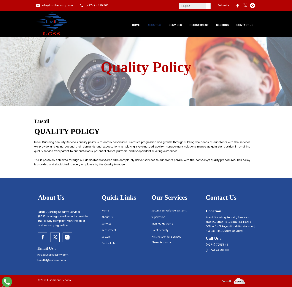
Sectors (222, 24)
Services (175, 24)
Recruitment (199, 24)
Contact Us (244, 24)
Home (136, 24)
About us (154, 24)
